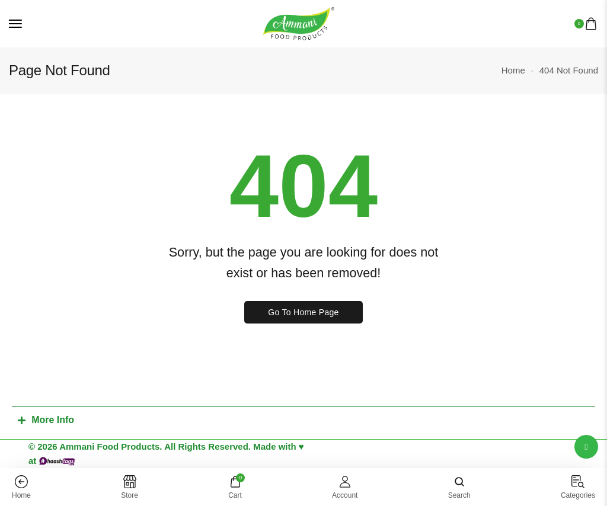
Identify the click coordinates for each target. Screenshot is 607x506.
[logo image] (298, 23)
